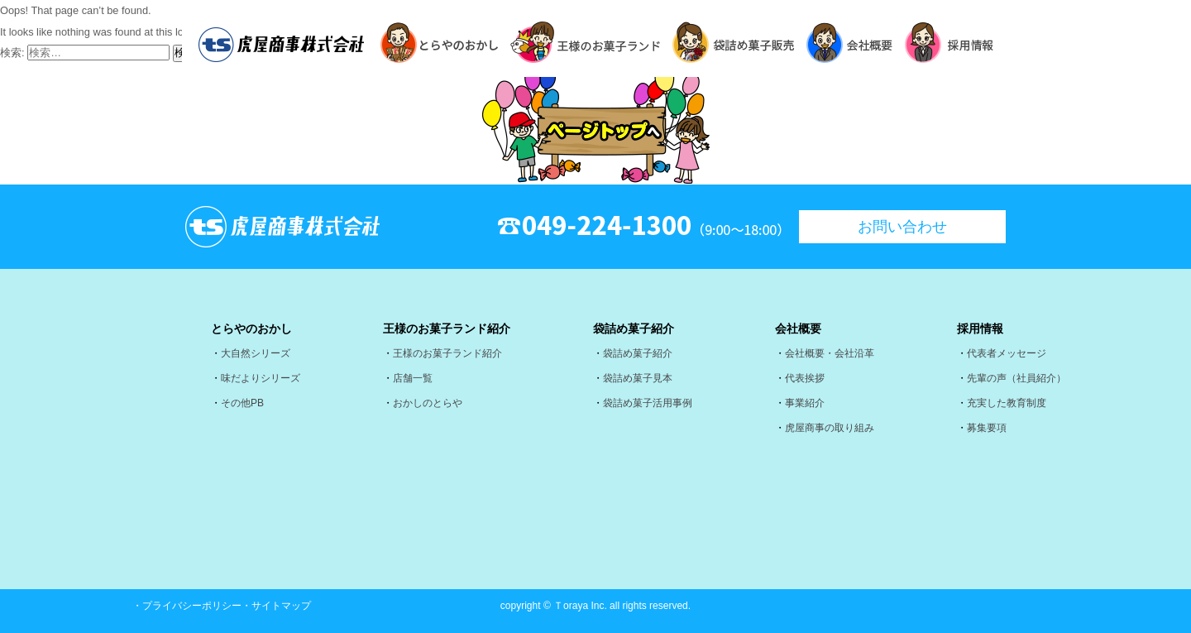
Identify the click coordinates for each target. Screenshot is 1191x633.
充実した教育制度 (1006, 403)
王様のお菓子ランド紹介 (447, 353)
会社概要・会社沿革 (829, 353)
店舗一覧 (413, 378)
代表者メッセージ (1006, 353)
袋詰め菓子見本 (637, 378)
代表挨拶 (805, 378)
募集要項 (987, 428)
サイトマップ (281, 605)
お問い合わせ (902, 226)
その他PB (242, 403)
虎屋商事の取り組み (829, 428)
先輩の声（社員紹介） (1016, 378)
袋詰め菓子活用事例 (647, 403)
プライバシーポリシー (192, 605)
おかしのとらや (427, 403)
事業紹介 (805, 403)
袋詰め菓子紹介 (637, 353)
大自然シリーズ (255, 353)
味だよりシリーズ (260, 378)
